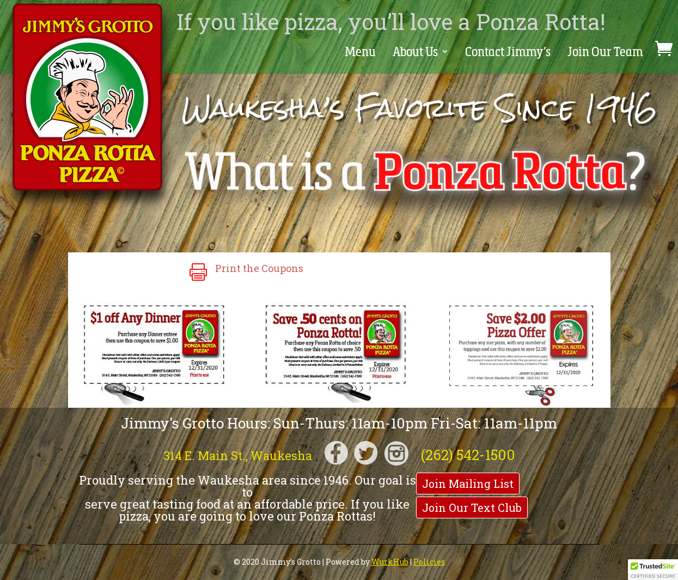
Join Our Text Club (472, 507)
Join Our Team (604, 53)
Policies (429, 562)
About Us (408, 53)
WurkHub (389, 562)
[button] (653, 569)
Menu (350, 53)
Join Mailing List (468, 483)
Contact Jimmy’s (505, 53)
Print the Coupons (259, 268)
